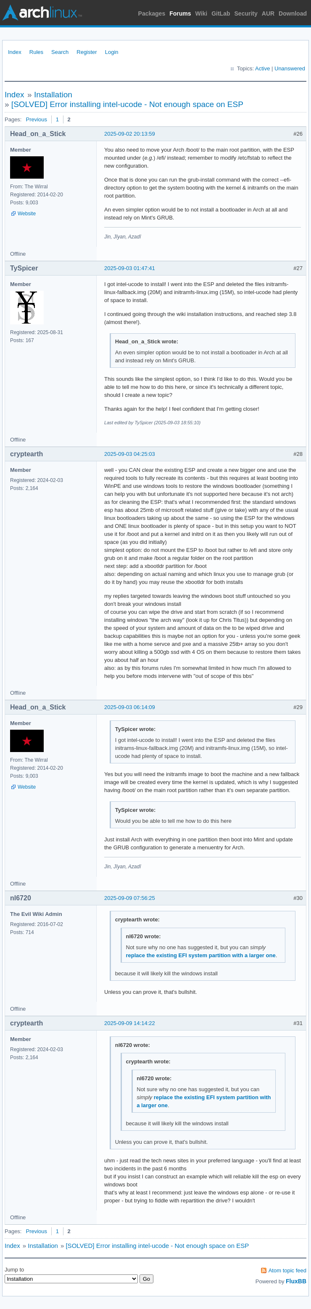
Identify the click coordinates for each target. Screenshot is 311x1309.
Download (293, 13)
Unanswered (289, 68)
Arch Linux (42, 12)
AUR (268, 13)
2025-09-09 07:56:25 (129, 898)
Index (14, 52)
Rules (36, 52)
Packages (152, 13)
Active (262, 68)
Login (112, 52)
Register (86, 52)
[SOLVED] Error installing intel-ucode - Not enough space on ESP (127, 104)
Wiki (201, 13)
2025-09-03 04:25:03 (129, 454)
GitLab (220, 13)
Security (246, 13)
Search (60, 52)
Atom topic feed (287, 1270)
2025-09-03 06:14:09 (129, 707)
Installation (53, 94)
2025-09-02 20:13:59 (129, 134)
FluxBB (296, 1281)
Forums (180, 13)
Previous (36, 119)
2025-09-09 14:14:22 (129, 1023)
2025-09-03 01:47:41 (129, 268)
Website (27, 214)
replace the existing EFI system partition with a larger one (201, 955)
